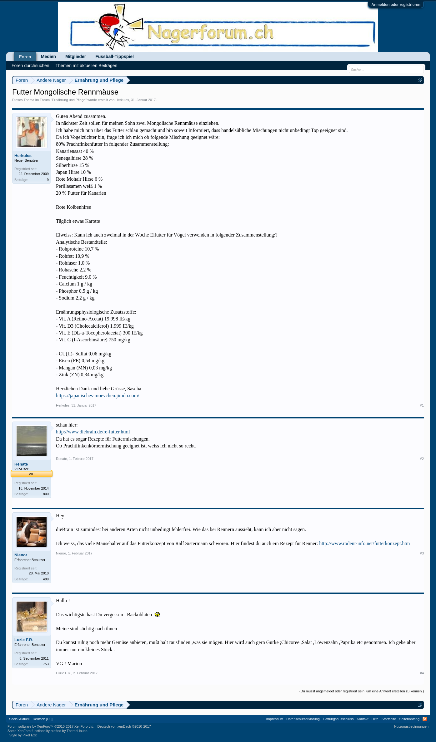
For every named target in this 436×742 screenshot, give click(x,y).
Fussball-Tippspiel (114, 56)
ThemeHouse (77, 731)
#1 (422, 405)
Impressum (274, 719)
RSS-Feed (425, 719)
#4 (422, 673)
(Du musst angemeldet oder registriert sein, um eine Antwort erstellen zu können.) (361, 691)
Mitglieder (75, 56)
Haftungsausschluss (338, 719)
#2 (422, 459)
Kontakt (362, 719)
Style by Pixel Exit (23, 735)
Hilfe (375, 719)
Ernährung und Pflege (68, 100)
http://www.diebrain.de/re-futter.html (93, 431)
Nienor (20, 555)
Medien (48, 56)
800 (46, 494)
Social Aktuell (19, 719)
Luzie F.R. (23, 639)
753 (46, 664)
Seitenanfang (409, 719)
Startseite (389, 719)
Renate (21, 464)
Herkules (122, 100)
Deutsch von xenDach (124, 726)
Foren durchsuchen (30, 65)
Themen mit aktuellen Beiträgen (87, 65)
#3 (422, 553)
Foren (25, 56)
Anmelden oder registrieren (395, 4)
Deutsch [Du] (43, 719)
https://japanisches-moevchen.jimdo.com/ (97, 395)
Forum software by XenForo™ (51, 726)
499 (46, 579)
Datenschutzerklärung (303, 719)
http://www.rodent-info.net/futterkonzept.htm (364, 543)
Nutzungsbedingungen (411, 726)
